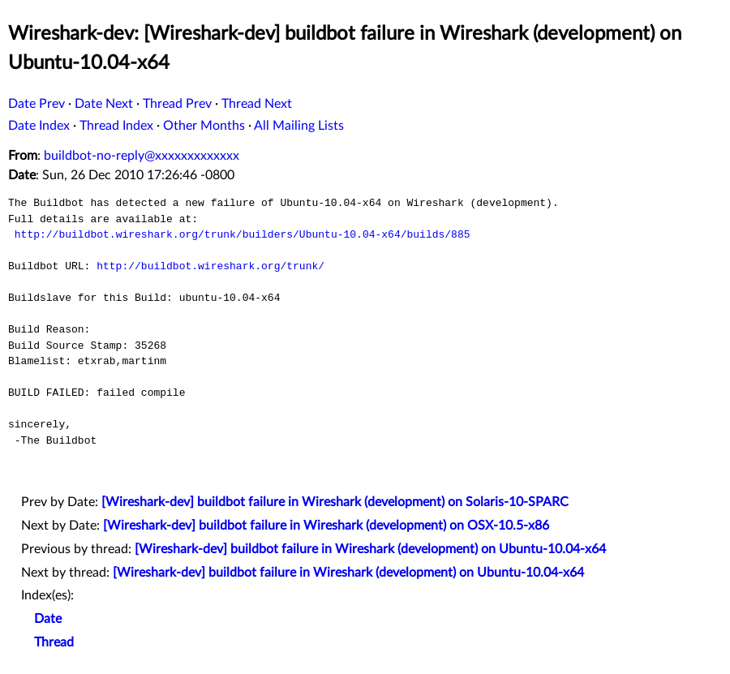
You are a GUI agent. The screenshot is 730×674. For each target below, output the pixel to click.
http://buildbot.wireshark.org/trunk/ (210, 266)
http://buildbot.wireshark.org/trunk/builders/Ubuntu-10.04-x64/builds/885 (242, 234)
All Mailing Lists (299, 125)
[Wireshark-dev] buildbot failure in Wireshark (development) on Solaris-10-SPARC (335, 502)
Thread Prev (177, 103)
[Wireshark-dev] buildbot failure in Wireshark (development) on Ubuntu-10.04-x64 (370, 549)
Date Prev (36, 103)
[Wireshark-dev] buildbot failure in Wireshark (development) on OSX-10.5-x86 (326, 525)
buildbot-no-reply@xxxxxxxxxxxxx (141, 155)
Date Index (39, 125)
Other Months (204, 125)
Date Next (104, 103)
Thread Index (116, 125)
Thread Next (256, 103)
